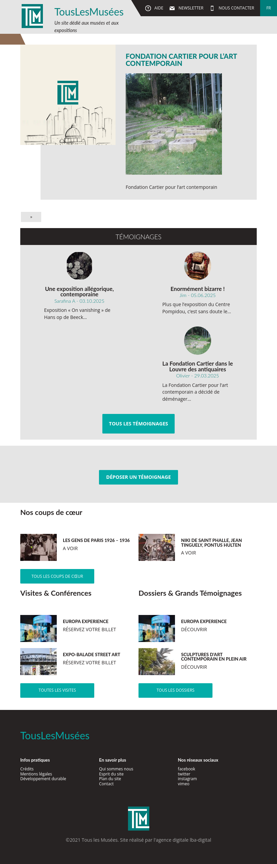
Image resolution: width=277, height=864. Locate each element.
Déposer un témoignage (138, 477)
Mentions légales (36, 774)
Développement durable (43, 779)
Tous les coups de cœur (57, 576)
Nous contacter (236, 8)
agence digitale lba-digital (183, 840)
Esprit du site (111, 774)
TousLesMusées (89, 11)
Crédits (27, 769)
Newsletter (190, 8)
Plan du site (110, 779)
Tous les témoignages (138, 423)
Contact (106, 784)
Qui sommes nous (116, 769)
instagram (187, 779)
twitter (184, 774)
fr (268, 8)
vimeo (184, 784)
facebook (186, 769)
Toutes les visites (57, 690)
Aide (158, 8)
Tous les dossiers (175, 690)
